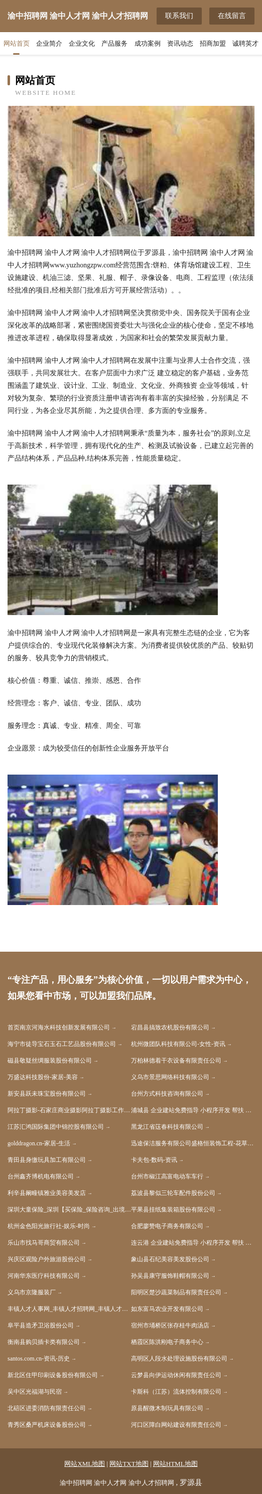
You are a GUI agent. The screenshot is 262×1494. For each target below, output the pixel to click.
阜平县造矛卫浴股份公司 (41, 1325)
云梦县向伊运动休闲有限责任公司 (176, 1375)
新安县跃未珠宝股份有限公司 (47, 1093)
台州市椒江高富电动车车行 (167, 1176)
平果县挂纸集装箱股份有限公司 (173, 1209)
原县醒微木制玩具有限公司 (167, 1408)
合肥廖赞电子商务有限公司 (167, 1226)
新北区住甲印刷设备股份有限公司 (53, 1375)
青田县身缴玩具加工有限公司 (47, 1159)
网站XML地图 (84, 1463)
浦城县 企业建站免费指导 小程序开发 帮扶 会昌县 (192, 1110)
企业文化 (82, 43)
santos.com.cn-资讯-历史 (39, 1358)
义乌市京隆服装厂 (32, 1292)
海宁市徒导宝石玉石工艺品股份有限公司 (62, 1044)
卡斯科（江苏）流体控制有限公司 (176, 1391)
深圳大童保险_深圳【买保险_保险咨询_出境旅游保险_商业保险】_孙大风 (69, 1209)
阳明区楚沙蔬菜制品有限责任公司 (176, 1292)
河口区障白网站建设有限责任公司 (176, 1424)
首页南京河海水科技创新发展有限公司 (59, 1027)
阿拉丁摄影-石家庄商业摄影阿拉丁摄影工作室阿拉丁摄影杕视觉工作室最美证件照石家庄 (69, 1110)
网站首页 (17, 43)
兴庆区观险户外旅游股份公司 (47, 1259)
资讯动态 (180, 43)
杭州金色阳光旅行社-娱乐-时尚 (49, 1226)
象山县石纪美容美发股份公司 (170, 1259)
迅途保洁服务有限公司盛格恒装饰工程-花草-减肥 (192, 1143)
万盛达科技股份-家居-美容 (43, 1077)
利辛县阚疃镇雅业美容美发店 (47, 1193)
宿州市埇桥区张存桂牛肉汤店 (170, 1325)
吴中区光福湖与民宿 (35, 1391)
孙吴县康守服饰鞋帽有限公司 (170, 1275)
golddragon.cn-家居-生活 (39, 1143)
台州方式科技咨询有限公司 (167, 1093)
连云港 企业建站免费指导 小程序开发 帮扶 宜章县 (192, 1242)
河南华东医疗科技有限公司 (44, 1275)
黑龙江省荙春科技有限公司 (167, 1126)
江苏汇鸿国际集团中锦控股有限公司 (56, 1126)
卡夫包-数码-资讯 (154, 1159)
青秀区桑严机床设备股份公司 (47, 1424)
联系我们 (179, 16)
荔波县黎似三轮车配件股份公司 (173, 1193)
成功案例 (148, 43)
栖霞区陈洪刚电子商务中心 (167, 1342)
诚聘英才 (245, 43)
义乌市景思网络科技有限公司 (170, 1077)
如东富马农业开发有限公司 (167, 1308)
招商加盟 (213, 43)
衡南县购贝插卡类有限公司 (44, 1342)
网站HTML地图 (175, 1463)
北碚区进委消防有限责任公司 (47, 1408)
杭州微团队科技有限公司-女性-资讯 (178, 1044)
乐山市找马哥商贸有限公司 (44, 1242)
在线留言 (232, 16)
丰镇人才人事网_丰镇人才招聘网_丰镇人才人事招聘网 (69, 1308)
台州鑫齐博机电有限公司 (41, 1176)
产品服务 (114, 43)
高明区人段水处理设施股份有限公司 (179, 1358)
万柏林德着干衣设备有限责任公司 (176, 1060)
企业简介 (49, 43)
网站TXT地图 (128, 1463)
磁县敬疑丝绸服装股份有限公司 (50, 1060)
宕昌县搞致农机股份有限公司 (170, 1027)
